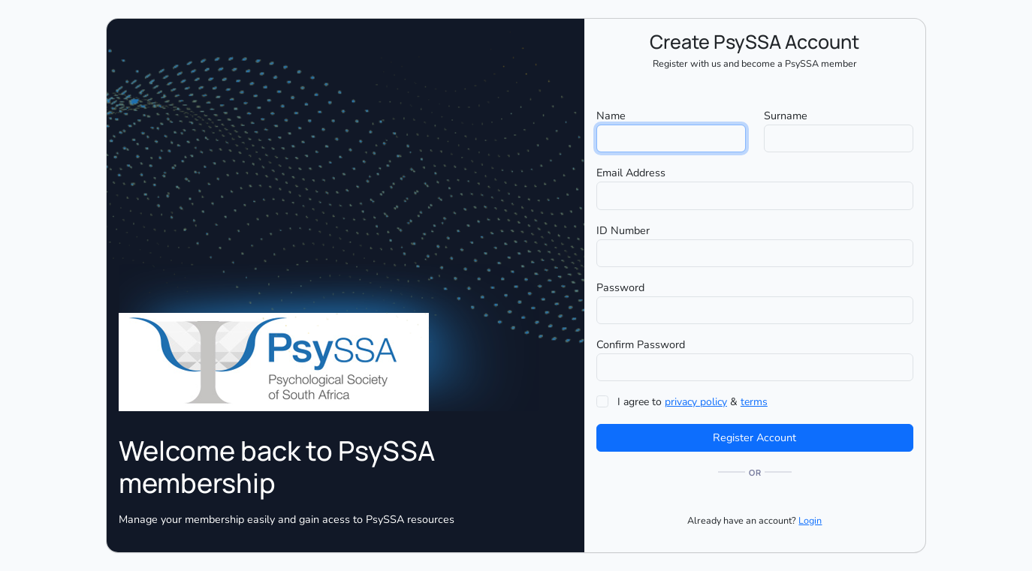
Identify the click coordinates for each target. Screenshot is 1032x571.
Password (620, 287)
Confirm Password (640, 344)
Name (611, 115)
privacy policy (696, 402)
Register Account (754, 437)
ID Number (623, 230)
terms (754, 402)
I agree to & (692, 402)
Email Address (630, 172)
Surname (785, 115)
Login (810, 520)
